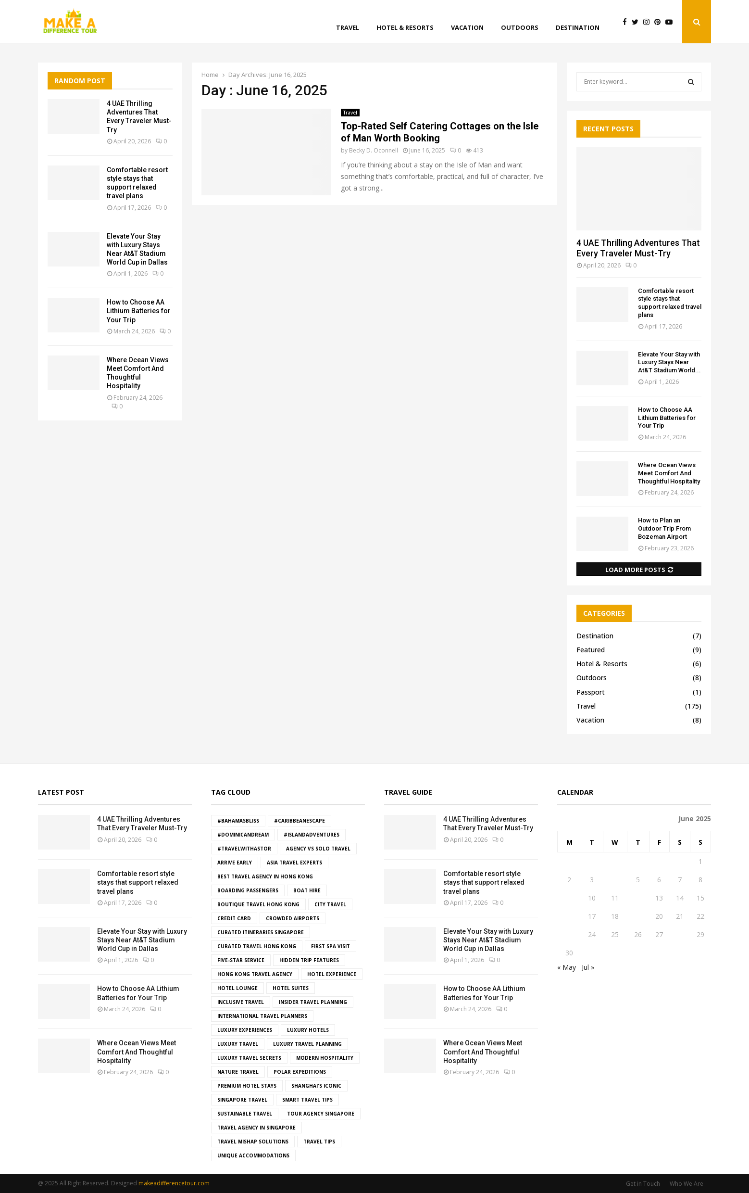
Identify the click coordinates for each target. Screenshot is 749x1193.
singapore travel (242, 1099)
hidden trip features (309, 960)
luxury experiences (244, 1030)
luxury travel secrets (249, 1057)
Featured (590, 649)
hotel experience (331, 974)
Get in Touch (643, 1184)
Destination (577, 27)
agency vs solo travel (318, 848)
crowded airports (292, 918)
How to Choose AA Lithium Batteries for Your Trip (139, 310)
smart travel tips (307, 1099)
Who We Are (686, 1184)
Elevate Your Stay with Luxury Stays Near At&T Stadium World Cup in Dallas (142, 939)
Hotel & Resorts (405, 27)
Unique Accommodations (253, 1155)
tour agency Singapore (320, 1113)
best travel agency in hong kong (265, 876)
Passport (590, 692)
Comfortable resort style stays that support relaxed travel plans (669, 302)
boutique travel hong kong (258, 904)
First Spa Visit (330, 946)
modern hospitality (324, 1057)
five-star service (240, 960)
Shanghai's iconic (316, 1085)
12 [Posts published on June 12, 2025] (638, 897)
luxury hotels (308, 1030)
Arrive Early (234, 862)
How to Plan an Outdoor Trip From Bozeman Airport (664, 528)
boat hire (307, 890)
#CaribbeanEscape (299, 820)
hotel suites (291, 988)
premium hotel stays (246, 1085)
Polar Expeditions (300, 1071)
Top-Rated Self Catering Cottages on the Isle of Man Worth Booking (439, 132)
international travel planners (262, 1016)
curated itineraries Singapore (260, 932)
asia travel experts (294, 862)
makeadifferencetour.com (174, 1183)
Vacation (467, 27)
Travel (347, 27)
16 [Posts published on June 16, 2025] (569, 916)
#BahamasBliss (238, 820)
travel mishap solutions (252, 1141)
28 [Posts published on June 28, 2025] (680, 934)
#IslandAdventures (311, 834)
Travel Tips (319, 1141)
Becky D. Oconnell (373, 150)
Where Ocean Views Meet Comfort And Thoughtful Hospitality (669, 473)
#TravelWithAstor (244, 848)
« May (566, 967)
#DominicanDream (243, 834)
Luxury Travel (237, 1044)
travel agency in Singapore (256, 1127)
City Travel (330, 904)
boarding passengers (247, 890)
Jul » (588, 967)
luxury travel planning (307, 1044)
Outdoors (519, 27)
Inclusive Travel (240, 1002)
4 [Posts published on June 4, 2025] (615, 879)
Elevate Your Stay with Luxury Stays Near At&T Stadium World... (669, 362)
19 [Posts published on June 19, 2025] (638, 916)
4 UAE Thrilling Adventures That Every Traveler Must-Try (638, 248)
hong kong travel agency (254, 974)
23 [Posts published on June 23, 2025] (569, 934)
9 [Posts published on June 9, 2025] (569, 897)
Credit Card (234, 918)
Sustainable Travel (244, 1113)
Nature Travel (238, 1071)
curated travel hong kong (256, 946)
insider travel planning (313, 1002)
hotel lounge (237, 988)
